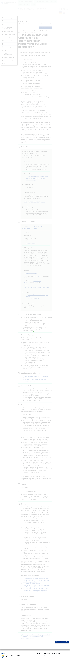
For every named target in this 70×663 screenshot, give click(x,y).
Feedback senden (62, 641)
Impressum (46, 653)
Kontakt (38, 653)
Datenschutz (56, 653)
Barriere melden (41, 656)
